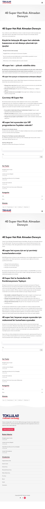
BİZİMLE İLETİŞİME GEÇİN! (9, 431)
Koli (3, 196)
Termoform (4, 487)
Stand (3, 483)
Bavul (3, 480)
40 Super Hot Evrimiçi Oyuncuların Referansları (12, 187)
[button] (42, 2)
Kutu (3, 200)
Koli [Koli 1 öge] (16, 207)
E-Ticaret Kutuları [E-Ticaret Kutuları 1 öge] (10, 207)
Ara (3, 155)
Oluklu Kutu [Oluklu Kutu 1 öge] (26, 207)
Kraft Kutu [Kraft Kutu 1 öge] (20, 207)
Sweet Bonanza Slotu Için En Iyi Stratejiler (11, 179)
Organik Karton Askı (6, 462)
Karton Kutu (4, 468)
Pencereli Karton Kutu (7, 471)
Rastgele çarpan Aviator (7, 170)
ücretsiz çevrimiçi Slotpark (7, 174)
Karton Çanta (5, 465)
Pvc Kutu (4, 477)
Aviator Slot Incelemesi (7, 183)
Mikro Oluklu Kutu (6, 474)
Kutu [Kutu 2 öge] (4, 207)
